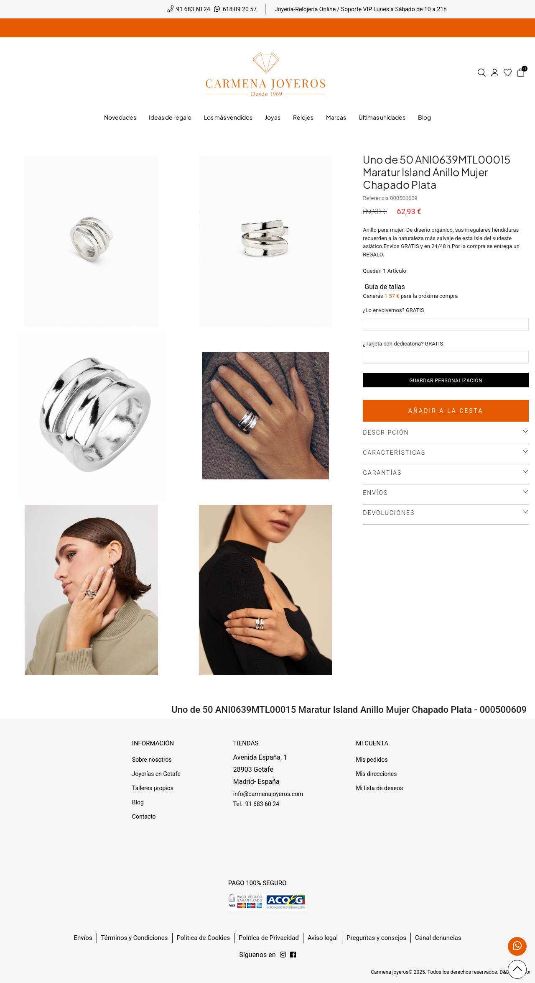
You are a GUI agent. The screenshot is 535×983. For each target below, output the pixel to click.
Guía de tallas (384, 287)
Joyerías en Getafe (156, 774)
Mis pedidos (371, 759)
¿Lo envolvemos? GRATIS (393, 310)
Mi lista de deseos (379, 788)
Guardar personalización (445, 381)
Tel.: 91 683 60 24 (256, 804)
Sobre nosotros (152, 759)
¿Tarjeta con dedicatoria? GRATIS (403, 343)
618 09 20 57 (240, 9)
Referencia (376, 198)
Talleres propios (152, 788)
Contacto (144, 816)
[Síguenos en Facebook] (283, 955)
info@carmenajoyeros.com (268, 794)
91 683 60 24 (193, 9)
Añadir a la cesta (446, 410)
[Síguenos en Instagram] (293, 955)
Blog (138, 802)
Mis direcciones (376, 774)
